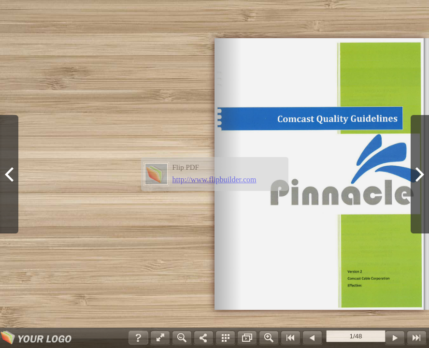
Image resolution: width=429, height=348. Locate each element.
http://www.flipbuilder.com (214, 179)
